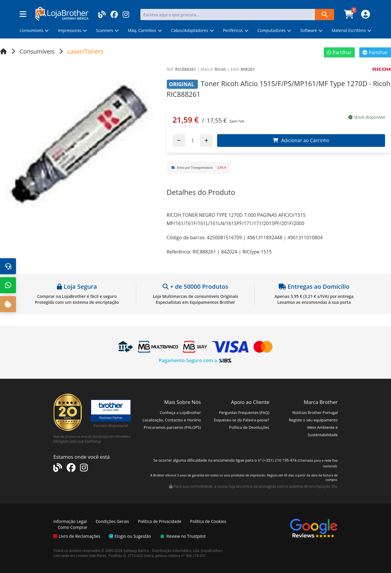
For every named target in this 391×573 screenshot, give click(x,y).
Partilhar (339, 52)
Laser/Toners (85, 51)
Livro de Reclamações (76, 536)
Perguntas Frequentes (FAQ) (244, 412)
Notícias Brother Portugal (315, 412)
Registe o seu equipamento (313, 420)
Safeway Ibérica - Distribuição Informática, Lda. (162, 550)
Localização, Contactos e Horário (171, 420)
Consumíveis (37, 51)
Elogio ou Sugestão (130, 536)
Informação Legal (70, 521)
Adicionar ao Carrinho (301, 140)
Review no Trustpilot (183, 536)
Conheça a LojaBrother (180, 412)
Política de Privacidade (159, 521)
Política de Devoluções (249, 427)
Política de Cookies (208, 521)
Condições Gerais (112, 521)
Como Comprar (72, 527)
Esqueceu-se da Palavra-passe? (241, 420)
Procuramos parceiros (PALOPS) (172, 427)
